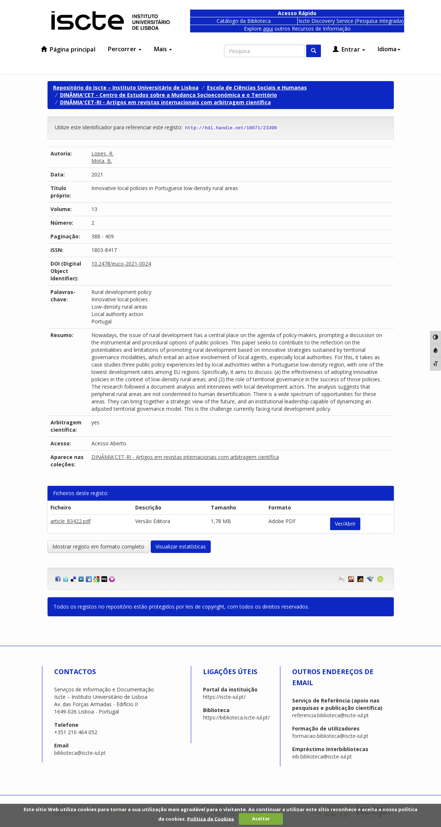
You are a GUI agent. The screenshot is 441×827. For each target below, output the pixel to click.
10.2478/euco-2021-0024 (121, 263)
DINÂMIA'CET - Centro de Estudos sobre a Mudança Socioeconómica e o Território (168, 94)
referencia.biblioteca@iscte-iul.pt (330, 715)
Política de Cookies (210, 818)
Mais (163, 49)
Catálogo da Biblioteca (244, 20)
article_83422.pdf (70, 521)
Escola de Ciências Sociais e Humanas (257, 87)
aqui (268, 28)
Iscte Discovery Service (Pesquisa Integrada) (351, 20)
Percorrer (124, 49)
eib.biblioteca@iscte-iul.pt (322, 756)
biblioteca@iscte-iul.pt (80, 752)
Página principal (68, 49)
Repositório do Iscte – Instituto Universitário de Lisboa (126, 87)
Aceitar (261, 818)
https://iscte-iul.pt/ (224, 696)
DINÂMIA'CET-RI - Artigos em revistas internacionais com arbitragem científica (165, 102)
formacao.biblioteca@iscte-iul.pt (330, 735)
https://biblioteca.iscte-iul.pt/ (236, 717)
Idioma (389, 49)
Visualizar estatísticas (180, 546)
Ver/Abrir (345, 523)
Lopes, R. (102, 153)
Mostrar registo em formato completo (98, 546)
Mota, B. (101, 160)
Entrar (349, 49)
